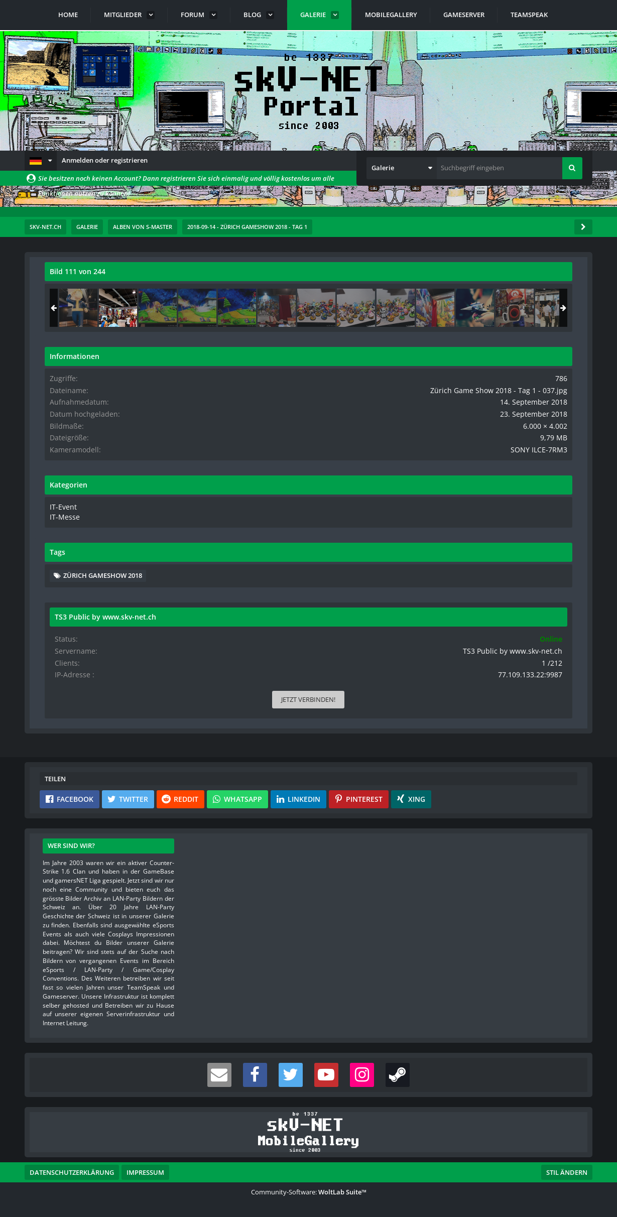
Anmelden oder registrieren (105, 160)
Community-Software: (308, 1191)
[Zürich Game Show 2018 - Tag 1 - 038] (550, 308)
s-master (102, 293)
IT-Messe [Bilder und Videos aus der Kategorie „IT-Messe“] (455, 523)
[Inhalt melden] (384, 584)
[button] (41, 161)
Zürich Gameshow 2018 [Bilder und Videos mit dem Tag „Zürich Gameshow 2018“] (494, 580)
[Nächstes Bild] (382, 435)
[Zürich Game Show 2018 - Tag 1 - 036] (470, 308)
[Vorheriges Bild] (55, 435)
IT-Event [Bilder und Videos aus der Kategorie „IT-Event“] (454, 513)
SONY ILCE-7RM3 (547, 456)
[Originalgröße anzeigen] (380, 278)
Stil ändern (566, 1172)
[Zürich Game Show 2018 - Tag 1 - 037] (510, 308)
